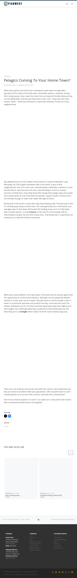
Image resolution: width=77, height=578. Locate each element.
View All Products (35, 550)
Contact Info (57, 537)
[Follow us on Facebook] (56, 572)
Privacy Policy (34, 546)
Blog (31, 540)
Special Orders (58, 548)
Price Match (57, 546)
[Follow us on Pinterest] (62, 572)
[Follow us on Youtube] (72, 572)
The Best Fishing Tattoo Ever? (51, 495)
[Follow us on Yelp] (65, 572)
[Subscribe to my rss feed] (53, 572)
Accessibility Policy (35, 544)
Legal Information (35, 542)
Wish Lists (57, 544)
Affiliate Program (35, 548)
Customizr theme (31, 574)
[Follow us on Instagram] (69, 572)
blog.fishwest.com (15, 572)
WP (12, 574)
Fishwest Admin (11, 85)
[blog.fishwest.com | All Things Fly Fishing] (13, 3)
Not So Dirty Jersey (13, 495)
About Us (32, 537)
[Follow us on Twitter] (59, 572)
